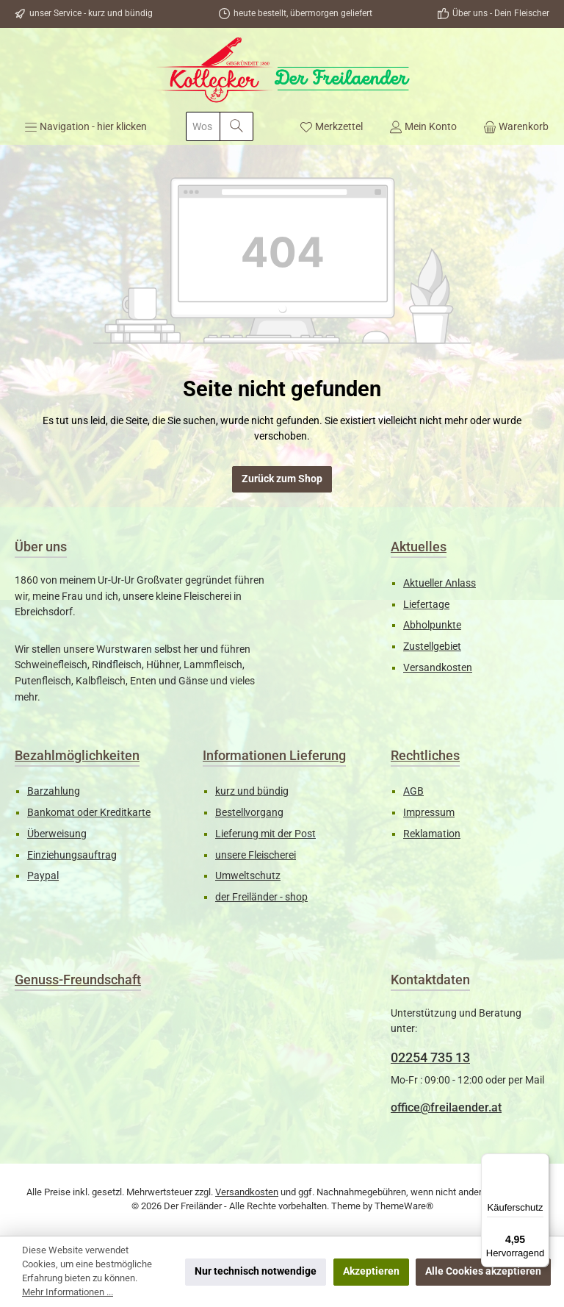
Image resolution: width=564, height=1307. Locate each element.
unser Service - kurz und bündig (91, 13)
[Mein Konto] (423, 126)
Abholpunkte (432, 625)
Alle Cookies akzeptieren (483, 1271)
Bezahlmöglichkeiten (77, 755)
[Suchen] (236, 126)
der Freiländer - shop (261, 897)
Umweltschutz (248, 876)
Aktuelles (418, 546)
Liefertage (426, 604)
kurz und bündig (252, 791)
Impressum (429, 812)
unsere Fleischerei (255, 855)
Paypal (43, 876)
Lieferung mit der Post (265, 834)
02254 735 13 (430, 1057)
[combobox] (203, 126)
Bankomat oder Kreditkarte (89, 812)
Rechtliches (425, 755)
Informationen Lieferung (274, 755)
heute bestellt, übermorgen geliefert (303, 13)
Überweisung (57, 834)
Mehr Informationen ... (67, 1291)
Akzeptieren (371, 1271)
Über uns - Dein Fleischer (500, 13)
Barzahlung (53, 791)
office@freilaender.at (446, 1107)
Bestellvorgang (249, 812)
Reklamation (431, 834)
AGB (413, 791)
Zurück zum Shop (282, 479)
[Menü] (85, 126)
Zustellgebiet (432, 646)
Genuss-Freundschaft (78, 979)
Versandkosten (437, 668)
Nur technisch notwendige (256, 1271)
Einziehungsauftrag (72, 855)
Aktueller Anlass (439, 583)
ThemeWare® (404, 1205)
